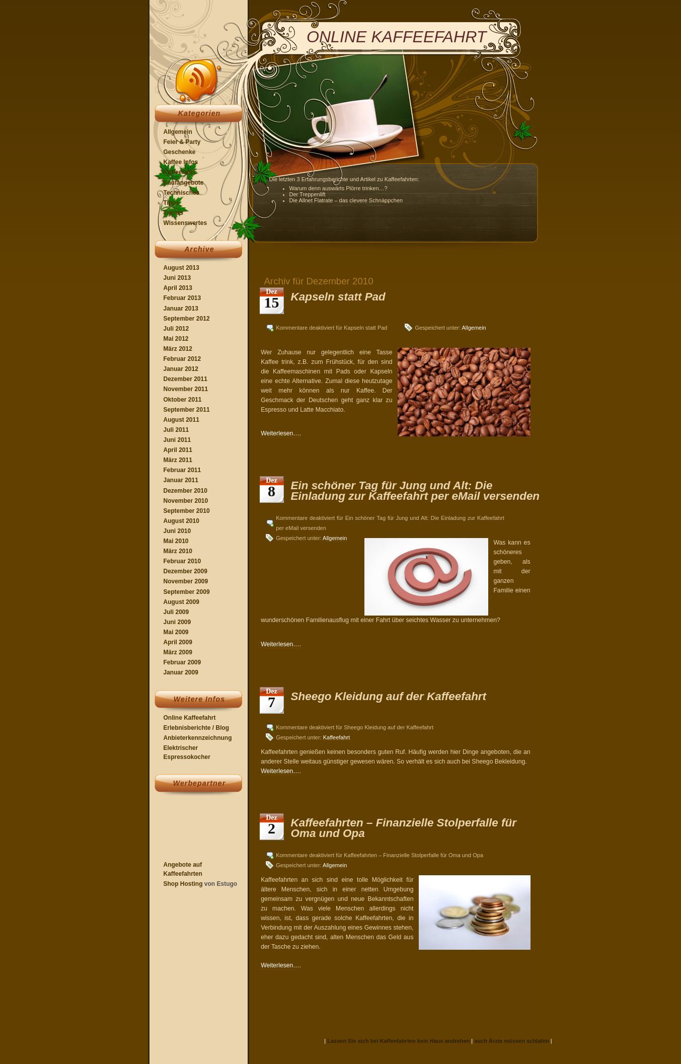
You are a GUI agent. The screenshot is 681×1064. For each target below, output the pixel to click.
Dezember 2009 (185, 571)
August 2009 (181, 601)
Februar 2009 (182, 662)
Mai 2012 (176, 338)
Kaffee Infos (181, 162)
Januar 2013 (181, 308)
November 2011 (186, 389)
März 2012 (178, 348)
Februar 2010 (182, 561)
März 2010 (178, 551)
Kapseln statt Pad (338, 296)
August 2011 (181, 419)
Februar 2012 (182, 358)
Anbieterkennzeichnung (198, 737)
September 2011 (187, 409)
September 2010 (187, 510)
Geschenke (180, 152)
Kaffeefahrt (179, 172)
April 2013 (178, 287)
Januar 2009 (181, 672)
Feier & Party (182, 141)
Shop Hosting (183, 883)
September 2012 (187, 318)
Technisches (182, 192)
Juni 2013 (177, 277)
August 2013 (181, 267)
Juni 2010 (177, 531)
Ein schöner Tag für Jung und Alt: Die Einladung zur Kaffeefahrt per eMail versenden (415, 490)
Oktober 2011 (183, 399)
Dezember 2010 (185, 490)
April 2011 (178, 449)
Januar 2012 (181, 368)
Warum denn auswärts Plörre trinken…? (338, 188)
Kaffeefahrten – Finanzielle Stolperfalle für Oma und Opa (403, 827)
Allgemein (178, 131)
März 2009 (178, 652)
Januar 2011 (181, 480)
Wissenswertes (185, 222)
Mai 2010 (176, 541)
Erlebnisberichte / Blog (197, 727)
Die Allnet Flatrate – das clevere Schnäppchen (346, 200)
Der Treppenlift (307, 194)
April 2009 (178, 642)
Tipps (172, 202)
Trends (173, 212)
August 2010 (181, 520)
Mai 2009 (176, 632)
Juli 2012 (176, 328)
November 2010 (186, 500)
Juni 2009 (177, 622)
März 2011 (178, 460)
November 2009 (186, 581)
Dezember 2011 (185, 379)
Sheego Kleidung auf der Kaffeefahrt (389, 696)
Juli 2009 (176, 612)
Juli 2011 (176, 429)
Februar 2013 (182, 297)
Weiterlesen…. (281, 433)
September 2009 (187, 591)
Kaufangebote (184, 182)
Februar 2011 (182, 470)
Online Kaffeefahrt (190, 717)
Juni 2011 (177, 439)
